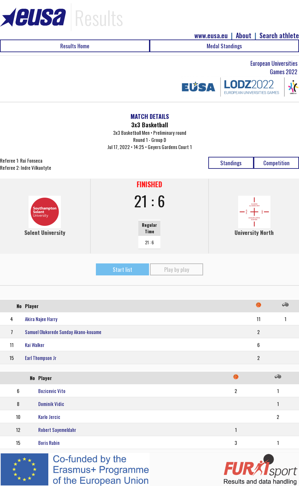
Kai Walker (34, 344)
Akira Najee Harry (41, 318)
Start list (122, 269)
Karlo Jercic (49, 416)
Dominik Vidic (51, 403)
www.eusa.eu (211, 35)
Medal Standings (224, 46)
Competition (276, 163)
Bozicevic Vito (51, 390)
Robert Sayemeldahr (57, 429)
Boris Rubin (49, 442)
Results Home (74, 46)
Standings (231, 163)
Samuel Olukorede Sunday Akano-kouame (63, 331)
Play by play (176, 269)
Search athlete (279, 35)
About (243, 35)
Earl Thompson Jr (40, 357)
